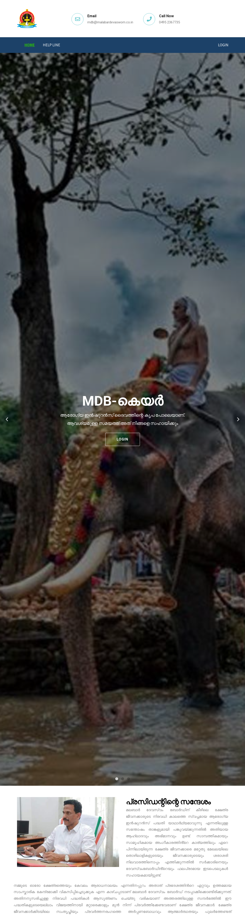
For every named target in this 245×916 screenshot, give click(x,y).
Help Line (51, 44)
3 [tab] (128, 779)
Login (223, 44)
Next (238, 419)
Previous (7, 419)
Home (29, 44)
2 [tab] (122, 779)
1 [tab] (116, 779)
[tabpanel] (122, 419)
